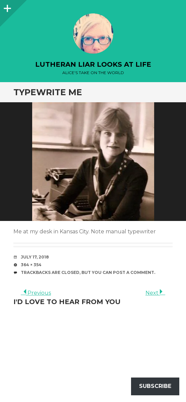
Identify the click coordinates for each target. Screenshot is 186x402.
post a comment (133, 272)
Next (155, 293)
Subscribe (155, 386)
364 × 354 (31, 264)
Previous (36, 293)
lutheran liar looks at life (93, 64)
